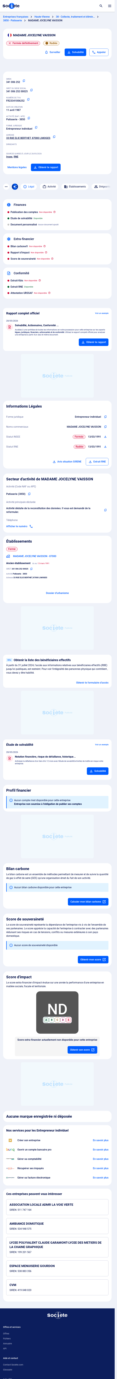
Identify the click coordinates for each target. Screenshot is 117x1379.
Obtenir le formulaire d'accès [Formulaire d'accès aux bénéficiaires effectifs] (92, 682)
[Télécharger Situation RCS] (105, 447)
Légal (28, 187)
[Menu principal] (109, 5)
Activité (49, 187)
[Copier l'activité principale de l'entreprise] (105, 510)
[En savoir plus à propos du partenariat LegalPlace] (100, 1140)
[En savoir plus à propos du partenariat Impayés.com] (100, 1168)
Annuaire (7, 1343)
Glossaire (7, 1369)
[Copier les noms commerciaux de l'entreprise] (105, 427)
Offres (6, 1333)
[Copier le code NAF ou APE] (29, 118)
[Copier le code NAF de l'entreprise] (29, 494)
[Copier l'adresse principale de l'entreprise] (54, 137)
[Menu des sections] (6, 187)
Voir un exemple (101, 313)
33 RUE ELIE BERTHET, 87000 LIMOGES (28, 138)
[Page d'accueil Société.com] (11, 6)
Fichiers (7, 1338)
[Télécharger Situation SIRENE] (105, 437)
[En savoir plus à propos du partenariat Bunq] (100, 1150)
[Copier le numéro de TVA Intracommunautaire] (28, 99)
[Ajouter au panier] (93, 342)
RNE (16, 156)
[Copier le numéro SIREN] (24, 81)
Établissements (75, 187)
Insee (9, 156)
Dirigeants (102, 187)
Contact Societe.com (13, 1364)
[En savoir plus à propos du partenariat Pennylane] (100, 1178)
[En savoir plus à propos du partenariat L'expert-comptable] (100, 1159)
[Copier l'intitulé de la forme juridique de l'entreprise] (105, 417)
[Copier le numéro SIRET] (31, 90)
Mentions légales (17, 167)
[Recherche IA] (15, 187)
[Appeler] (98, 52)
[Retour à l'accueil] (57, 1315)
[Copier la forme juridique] (36, 127)
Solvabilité (75, 52)
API (5, 1348)
